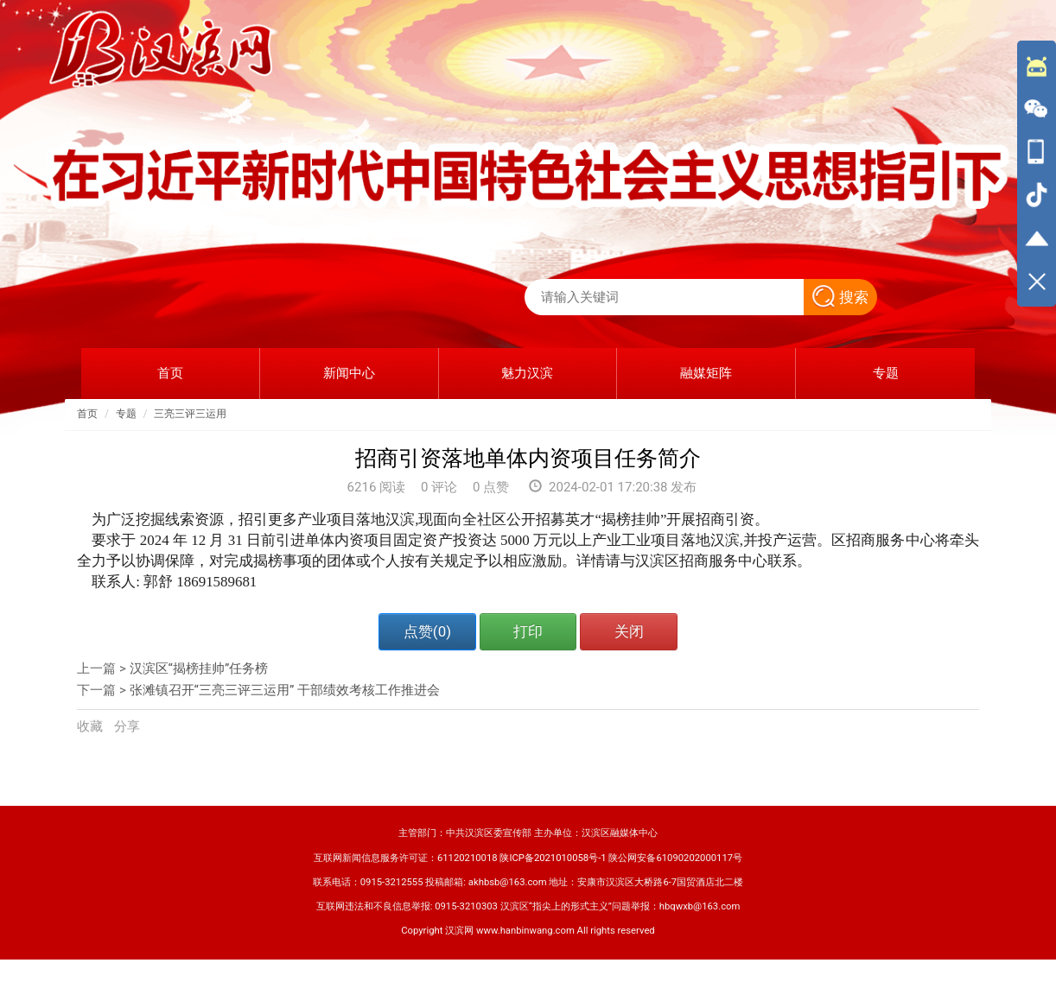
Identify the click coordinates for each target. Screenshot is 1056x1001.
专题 (126, 414)
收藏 (91, 726)
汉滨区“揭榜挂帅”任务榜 (199, 668)
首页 (87, 414)
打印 (528, 631)
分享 (127, 726)
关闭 (629, 631)
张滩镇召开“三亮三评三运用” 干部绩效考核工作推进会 (285, 690)
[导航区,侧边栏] (1036, 174)
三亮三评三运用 (190, 414)
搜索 (840, 297)
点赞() (427, 631)
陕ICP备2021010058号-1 (552, 858)
